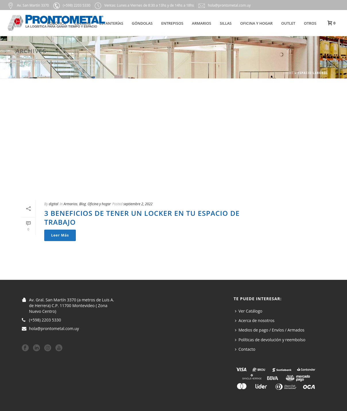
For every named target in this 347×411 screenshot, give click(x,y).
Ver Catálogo (248, 311)
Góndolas (142, 23)
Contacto (245, 349)
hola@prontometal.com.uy (54, 328)
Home (289, 73)
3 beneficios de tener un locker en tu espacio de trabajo (142, 217)
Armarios (201, 23)
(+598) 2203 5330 (45, 320)
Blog (82, 203)
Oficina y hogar (256, 23)
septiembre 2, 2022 (137, 203)
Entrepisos (172, 23)
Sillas (226, 23)
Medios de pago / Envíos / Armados (269, 330)
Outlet (288, 23)
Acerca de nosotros (254, 320)
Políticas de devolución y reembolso (270, 339)
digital (53, 203)
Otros (310, 23)
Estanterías (111, 23)
